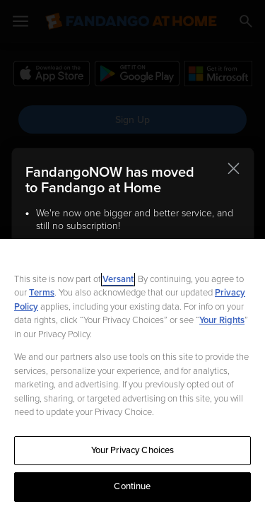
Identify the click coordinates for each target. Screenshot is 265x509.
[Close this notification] (233, 168)
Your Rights (222, 320)
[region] (132, 374)
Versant (118, 279)
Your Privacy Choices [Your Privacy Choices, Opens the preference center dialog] (133, 450)
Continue (132, 486)
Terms (41, 292)
